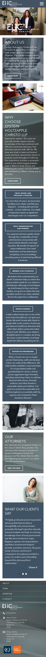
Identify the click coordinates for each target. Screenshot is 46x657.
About (5, 583)
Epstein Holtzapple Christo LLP (12, 3)
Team (5, 588)
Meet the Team (14, 468)
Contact (7, 599)
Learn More (13, 76)
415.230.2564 (11, 613)
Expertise (7, 593)
